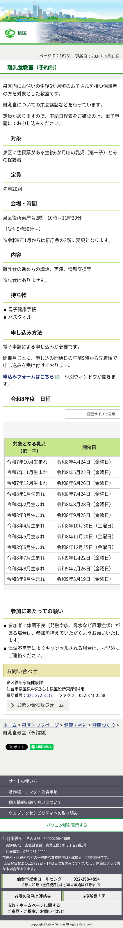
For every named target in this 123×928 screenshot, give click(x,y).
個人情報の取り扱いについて (35, 802)
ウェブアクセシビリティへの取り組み (43, 813)
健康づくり (103, 724)
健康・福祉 (75, 724)
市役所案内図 (93, 896)
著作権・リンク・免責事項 (33, 791)
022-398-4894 (87, 879)
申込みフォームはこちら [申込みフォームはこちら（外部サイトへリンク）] (28, 376)
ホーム (10, 724)
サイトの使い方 (23, 781)
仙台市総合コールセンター (41, 879)
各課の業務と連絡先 (33, 896)
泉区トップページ (40, 724)
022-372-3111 (40, 695)
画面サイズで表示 (101, 413)
